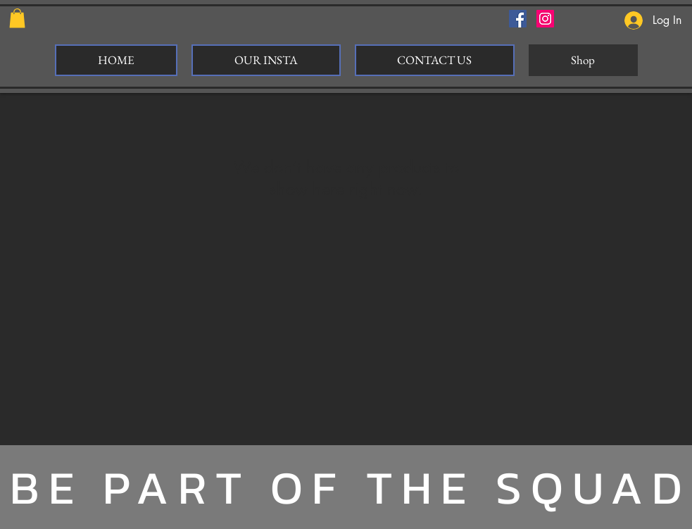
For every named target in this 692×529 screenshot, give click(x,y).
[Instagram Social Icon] (545, 18)
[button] (17, 17)
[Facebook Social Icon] (518, 18)
